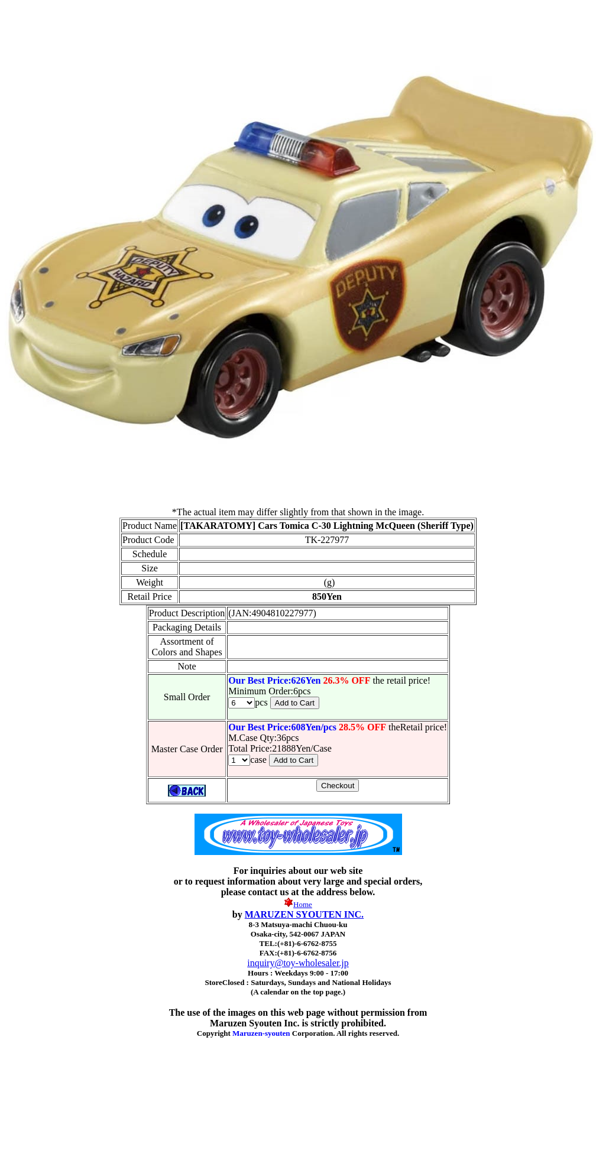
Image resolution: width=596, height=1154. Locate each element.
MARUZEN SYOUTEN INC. (304, 914)
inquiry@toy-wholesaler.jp (298, 963)
